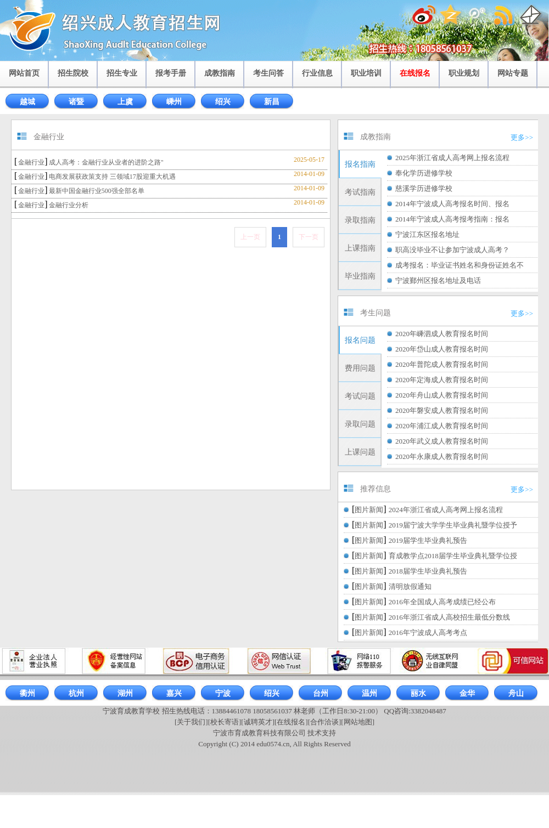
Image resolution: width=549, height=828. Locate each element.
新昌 (271, 102)
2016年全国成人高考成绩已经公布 (442, 602)
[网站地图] (357, 722)
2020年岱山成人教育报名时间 (441, 349)
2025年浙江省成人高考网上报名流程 (452, 158)
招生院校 (73, 73)
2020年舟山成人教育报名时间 (441, 395)
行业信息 (317, 73)
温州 (369, 693)
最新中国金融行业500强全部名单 (96, 191)
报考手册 (170, 73)
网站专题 (512, 73)
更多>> (522, 137)
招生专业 (122, 73)
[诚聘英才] (257, 722)
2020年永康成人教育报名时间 (441, 456)
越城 (27, 102)
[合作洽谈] (324, 722)
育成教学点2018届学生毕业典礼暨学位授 (453, 556)
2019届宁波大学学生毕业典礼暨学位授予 (453, 525)
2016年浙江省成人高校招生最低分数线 (449, 617)
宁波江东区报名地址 (427, 234)
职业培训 (366, 73)
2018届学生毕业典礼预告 (428, 571)
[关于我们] (191, 722)
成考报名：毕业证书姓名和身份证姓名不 (459, 265)
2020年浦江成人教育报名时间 (441, 426)
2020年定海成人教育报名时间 (441, 380)
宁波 (223, 693)
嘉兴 (174, 693)
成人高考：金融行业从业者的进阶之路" (106, 162)
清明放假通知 (410, 586)
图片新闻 (369, 510)
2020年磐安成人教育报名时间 (441, 410)
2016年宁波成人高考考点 (428, 632)
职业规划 (464, 73)
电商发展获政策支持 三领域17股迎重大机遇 (112, 176)
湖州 (125, 693)
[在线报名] (291, 722)
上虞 (125, 102)
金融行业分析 (68, 205)
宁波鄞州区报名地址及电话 (438, 280)
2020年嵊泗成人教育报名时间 (441, 334)
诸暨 (76, 102)
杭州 (76, 693)
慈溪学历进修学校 (423, 188)
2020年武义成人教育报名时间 (441, 441)
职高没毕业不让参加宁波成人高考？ (452, 250)
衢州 (27, 693)
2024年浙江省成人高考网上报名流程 (446, 510)
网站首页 (24, 73)
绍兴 (223, 102)
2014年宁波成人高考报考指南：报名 (452, 219)
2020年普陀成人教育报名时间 (441, 364)
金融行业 (31, 162)
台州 (320, 693)
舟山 (516, 693)
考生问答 (268, 73)
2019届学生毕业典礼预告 (428, 540)
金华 (467, 693)
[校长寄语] (225, 722)
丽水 (418, 693)
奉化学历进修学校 (423, 173)
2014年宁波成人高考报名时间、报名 (452, 204)
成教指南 (219, 73)
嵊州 (174, 102)
